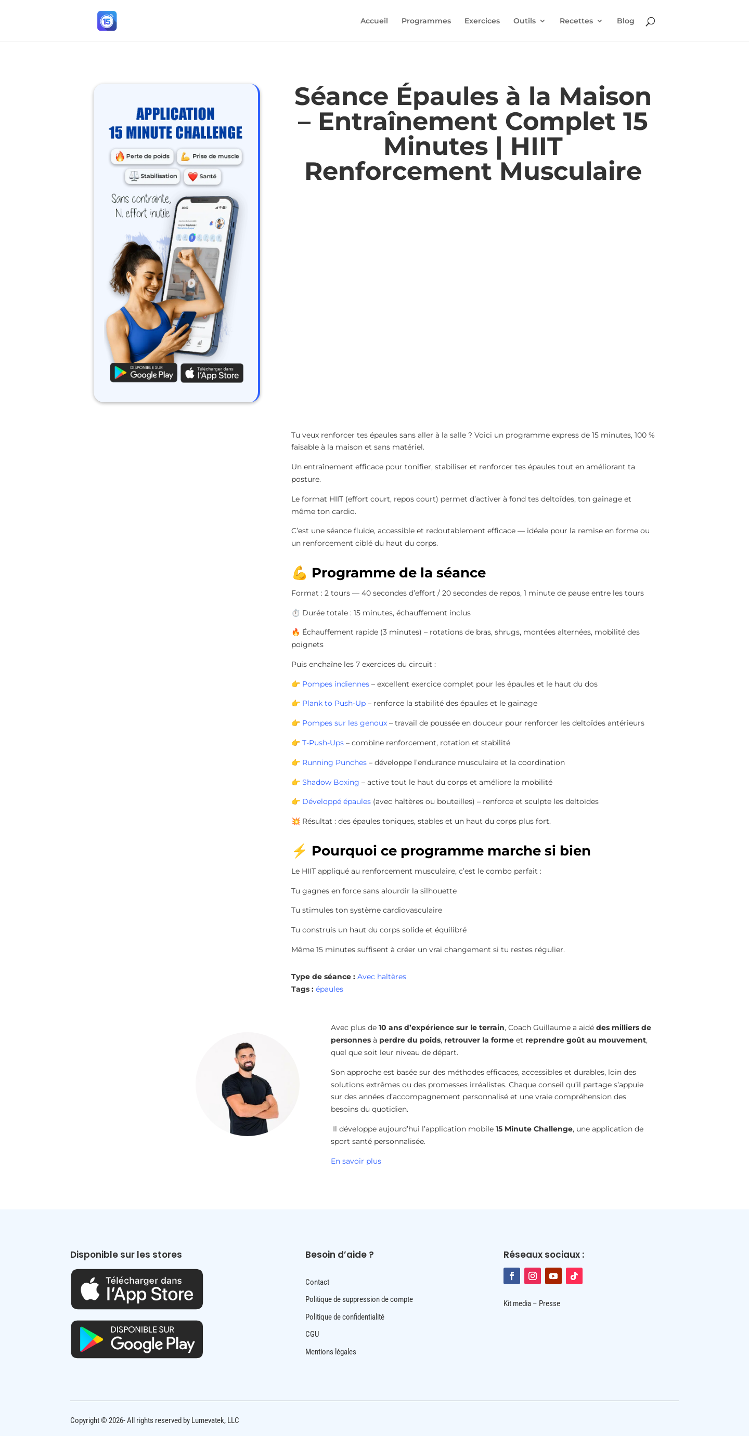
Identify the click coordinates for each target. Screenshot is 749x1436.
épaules (329, 989)
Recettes (576, 21)
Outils (524, 21)
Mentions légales (330, 1351)
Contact (317, 1282)
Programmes (426, 21)
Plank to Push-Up (334, 703)
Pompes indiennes (335, 684)
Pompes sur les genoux (344, 723)
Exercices (482, 21)
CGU (312, 1334)
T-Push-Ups (323, 742)
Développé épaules (335, 801)
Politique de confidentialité (344, 1317)
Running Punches (334, 762)
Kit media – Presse (531, 1303)
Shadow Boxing (330, 782)
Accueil (374, 21)
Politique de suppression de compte (359, 1299)
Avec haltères (381, 976)
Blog (626, 21)
